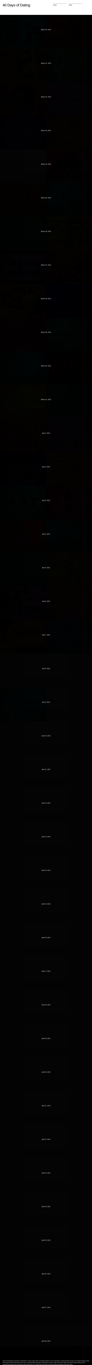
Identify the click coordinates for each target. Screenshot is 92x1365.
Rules (70, 5)
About (55, 5)
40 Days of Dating (16, 5)
